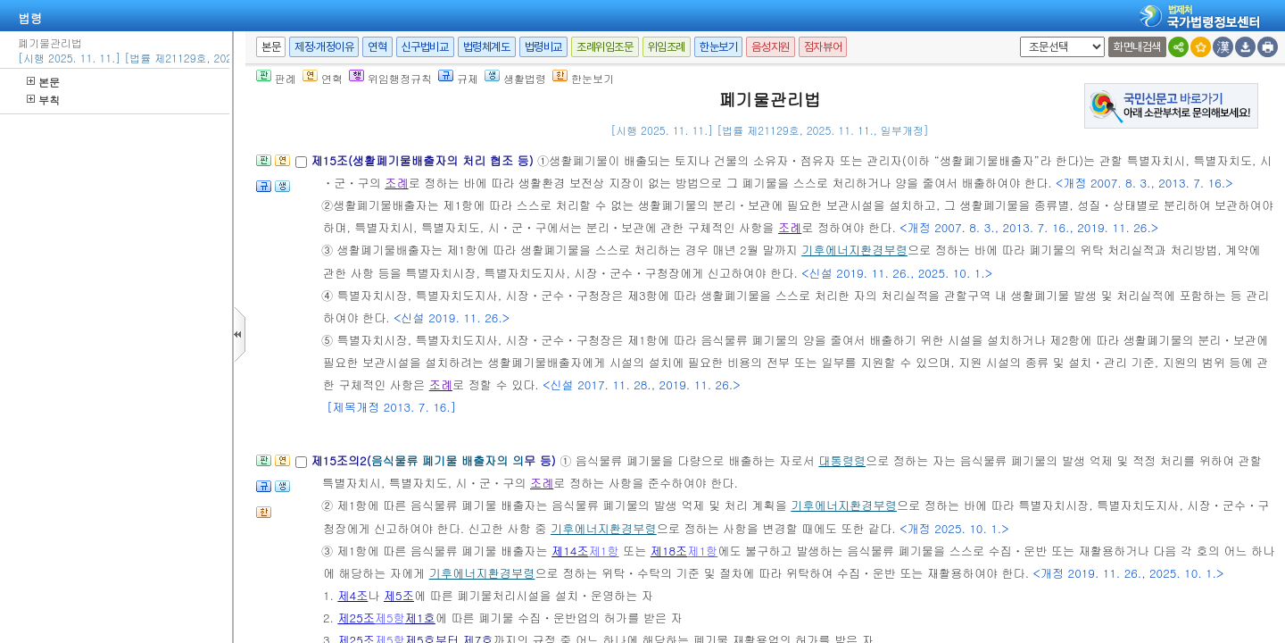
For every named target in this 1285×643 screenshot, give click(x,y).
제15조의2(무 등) (435, 460)
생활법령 (515, 78)
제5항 (390, 617)
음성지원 (770, 47)
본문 (43, 81)
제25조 (356, 617)
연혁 (377, 47)
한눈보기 (718, 47)
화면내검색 (1137, 47)
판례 (276, 78)
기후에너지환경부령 (854, 249)
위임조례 (666, 47)
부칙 (43, 99)
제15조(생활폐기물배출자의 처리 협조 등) (424, 160)
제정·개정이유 (323, 47)
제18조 (669, 550)
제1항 (604, 550)
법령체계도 (486, 47)
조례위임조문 (605, 47)
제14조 (570, 550)
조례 (396, 182)
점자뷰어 (822, 47)
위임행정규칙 (390, 78)
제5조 (399, 595)
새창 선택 (1017, 37)
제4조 (352, 595)
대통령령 (842, 460)
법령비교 (543, 47)
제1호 (420, 617)
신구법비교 (425, 47)
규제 (458, 78)
